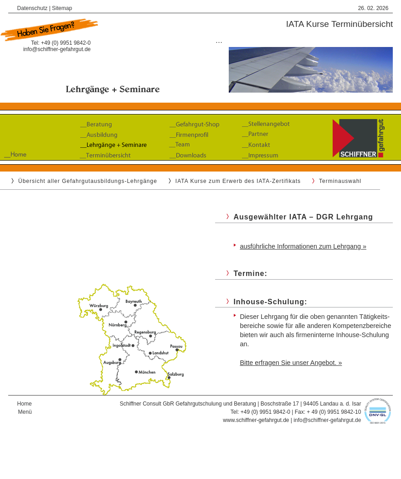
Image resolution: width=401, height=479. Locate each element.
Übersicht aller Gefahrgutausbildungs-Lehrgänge (87, 181)
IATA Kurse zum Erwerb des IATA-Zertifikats (238, 181)
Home (24, 404)
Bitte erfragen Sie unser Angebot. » (291, 362)
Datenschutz (32, 8)
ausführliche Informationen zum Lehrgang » (303, 246)
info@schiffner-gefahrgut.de (57, 49)
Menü (25, 412)
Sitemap (62, 8)
